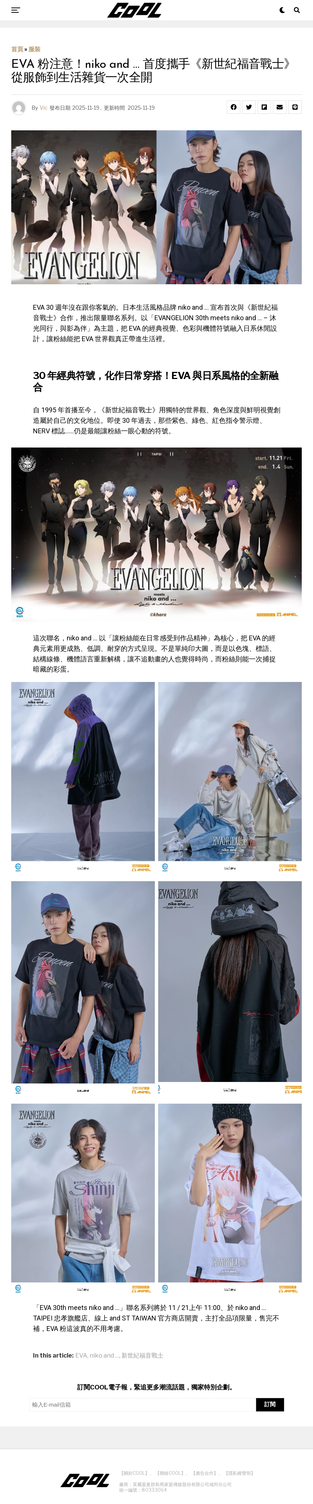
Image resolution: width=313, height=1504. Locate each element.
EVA (81, 1356)
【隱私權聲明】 (239, 1473)
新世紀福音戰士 (142, 1356)
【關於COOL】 (134, 1473)
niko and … (104, 1356)
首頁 (17, 49)
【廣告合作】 (204, 1473)
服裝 (34, 49)
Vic (44, 107)
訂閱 (270, 1404)
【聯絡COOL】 (170, 1473)
